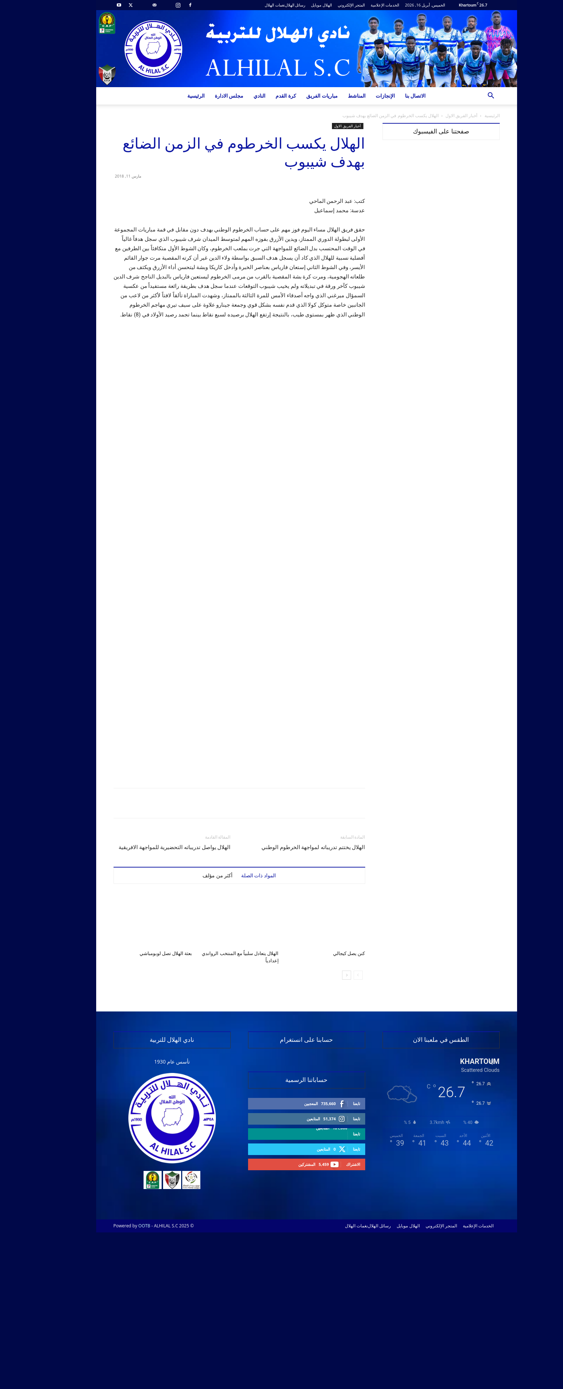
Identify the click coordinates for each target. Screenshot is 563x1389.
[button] (466, 96)
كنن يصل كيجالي (324, 1110)
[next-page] (321, 1131)
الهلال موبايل (296, 5)
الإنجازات (360, 95)
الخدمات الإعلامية (360, 5)
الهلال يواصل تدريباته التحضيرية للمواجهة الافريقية (150, 1004)
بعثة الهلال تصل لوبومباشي (141, 1110)
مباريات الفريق (297, 95)
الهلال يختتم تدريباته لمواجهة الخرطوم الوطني (288, 1004)
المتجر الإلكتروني (326, 5)
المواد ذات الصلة (233, 1032)
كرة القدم (261, 95)
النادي (234, 95)
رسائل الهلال (270, 5)
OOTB (119, 1382)
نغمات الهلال (250, 5)
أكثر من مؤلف (193, 1032)
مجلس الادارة (204, 95)
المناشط (332, 95)
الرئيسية (171, 95)
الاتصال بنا (390, 95)
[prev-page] (333, 1131)
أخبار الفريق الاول (436, 115)
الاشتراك (328, 1321)
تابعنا (331, 1260)
